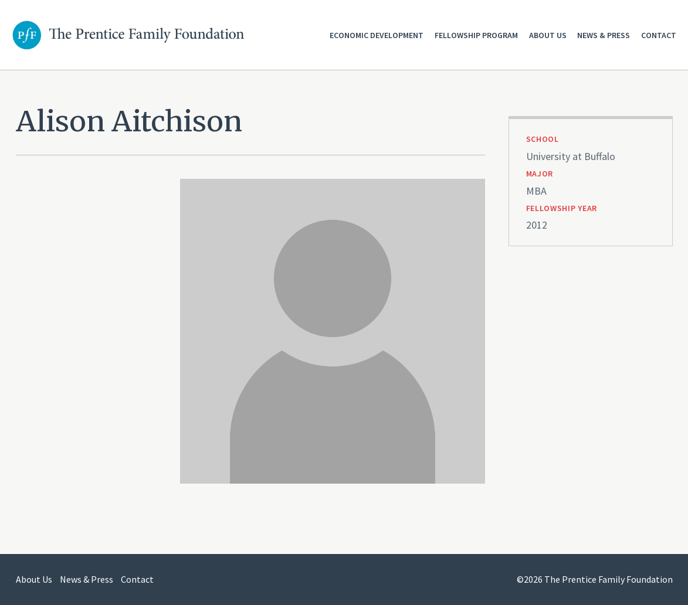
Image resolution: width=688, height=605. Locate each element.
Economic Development (376, 35)
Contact (658, 35)
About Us (548, 35)
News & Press (603, 35)
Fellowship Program (476, 35)
